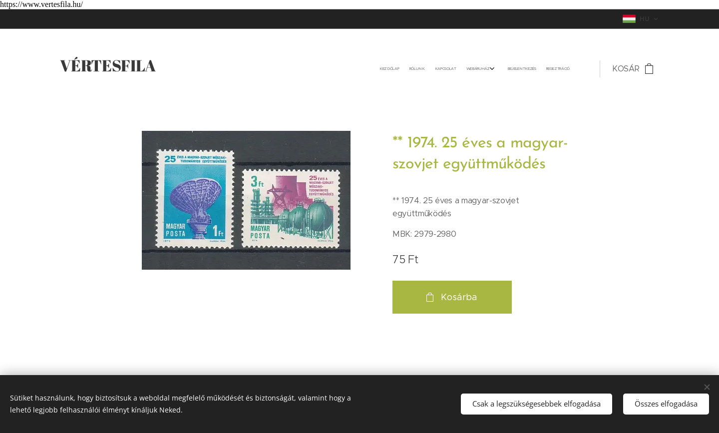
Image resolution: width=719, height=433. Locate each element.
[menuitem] (513, 68)
